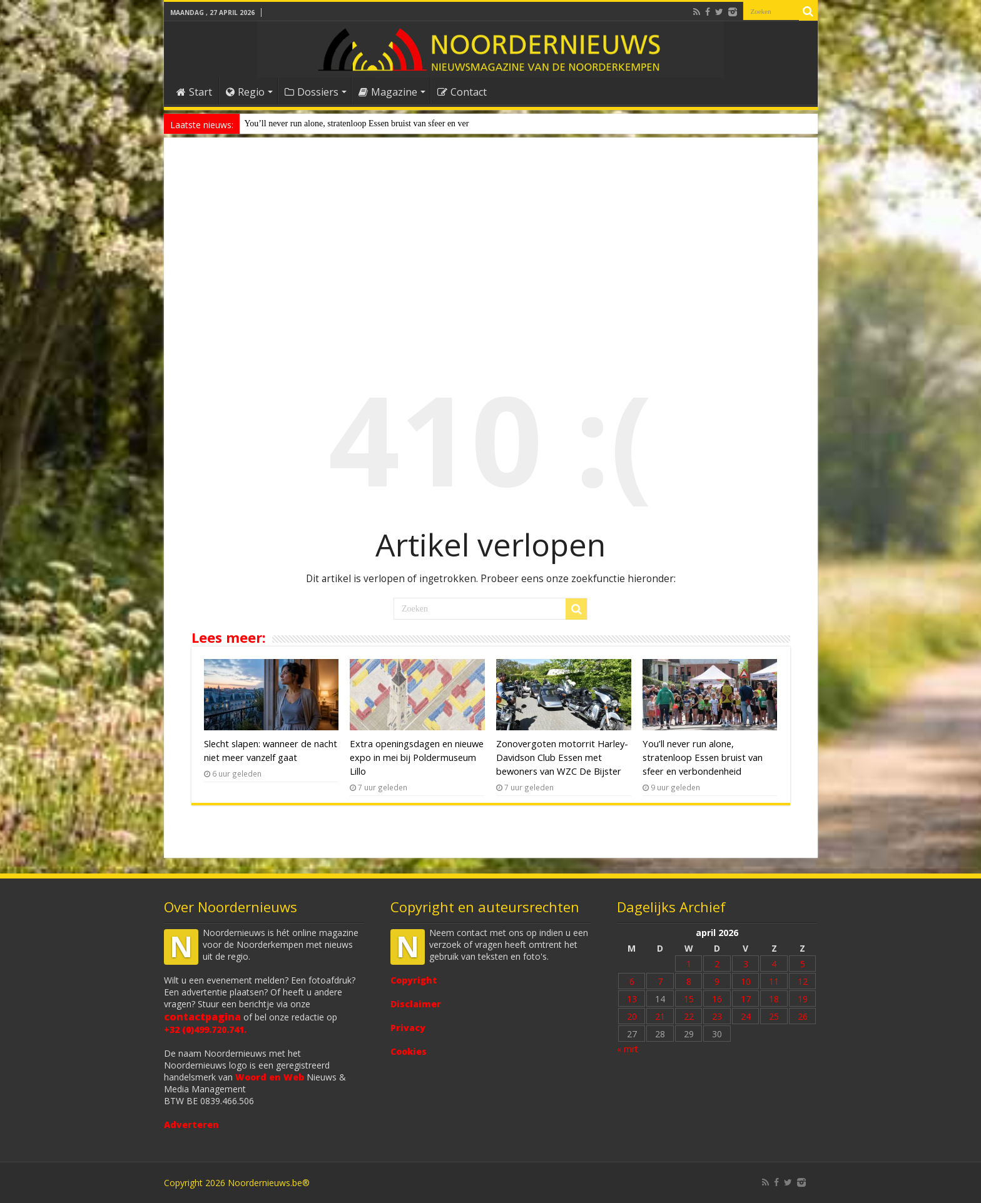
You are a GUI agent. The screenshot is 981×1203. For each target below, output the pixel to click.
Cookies (408, 1051)
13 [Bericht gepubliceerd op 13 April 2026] (632, 999)
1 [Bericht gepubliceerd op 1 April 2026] (688, 964)
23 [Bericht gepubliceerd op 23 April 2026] (717, 1016)
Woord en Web (269, 1077)
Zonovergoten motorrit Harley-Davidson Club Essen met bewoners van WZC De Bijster (562, 757)
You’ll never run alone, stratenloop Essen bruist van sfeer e (348, 123)
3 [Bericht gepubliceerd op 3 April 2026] (745, 964)
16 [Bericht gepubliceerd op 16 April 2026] (717, 999)
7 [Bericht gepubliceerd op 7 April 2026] (660, 981)
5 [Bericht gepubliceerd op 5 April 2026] (802, 964)
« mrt (627, 1049)
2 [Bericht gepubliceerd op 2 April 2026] (716, 964)
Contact (462, 92)
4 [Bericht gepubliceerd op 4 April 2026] (773, 964)
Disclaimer (415, 1004)
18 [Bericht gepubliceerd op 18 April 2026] (774, 999)
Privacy (407, 1028)
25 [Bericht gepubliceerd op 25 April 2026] (774, 1016)
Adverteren (191, 1124)
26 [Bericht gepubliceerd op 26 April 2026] (803, 1016)
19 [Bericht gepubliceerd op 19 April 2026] (803, 999)
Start (194, 92)
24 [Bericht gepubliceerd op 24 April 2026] (746, 1016)
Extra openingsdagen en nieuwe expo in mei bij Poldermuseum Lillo (417, 757)
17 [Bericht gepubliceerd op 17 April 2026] (746, 999)
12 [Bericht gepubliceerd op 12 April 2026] (803, 981)
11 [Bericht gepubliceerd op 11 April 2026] (774, 981)
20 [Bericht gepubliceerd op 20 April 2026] (632, 1016)
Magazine (387, 92)
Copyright (413, 980)
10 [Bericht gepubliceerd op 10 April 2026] (746, 981)
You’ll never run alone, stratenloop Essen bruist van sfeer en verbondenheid (703, 757)
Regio (245, 92)
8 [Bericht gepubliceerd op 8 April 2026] (688, 981)
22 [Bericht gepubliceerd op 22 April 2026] (689, 1016)
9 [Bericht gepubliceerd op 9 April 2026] (716, 981)
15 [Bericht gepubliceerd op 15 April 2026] (689, 999)
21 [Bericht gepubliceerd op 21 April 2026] (660, 1016)
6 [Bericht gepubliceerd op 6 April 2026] (631, 981)
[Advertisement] (491, 246)
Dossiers (311, 92)
